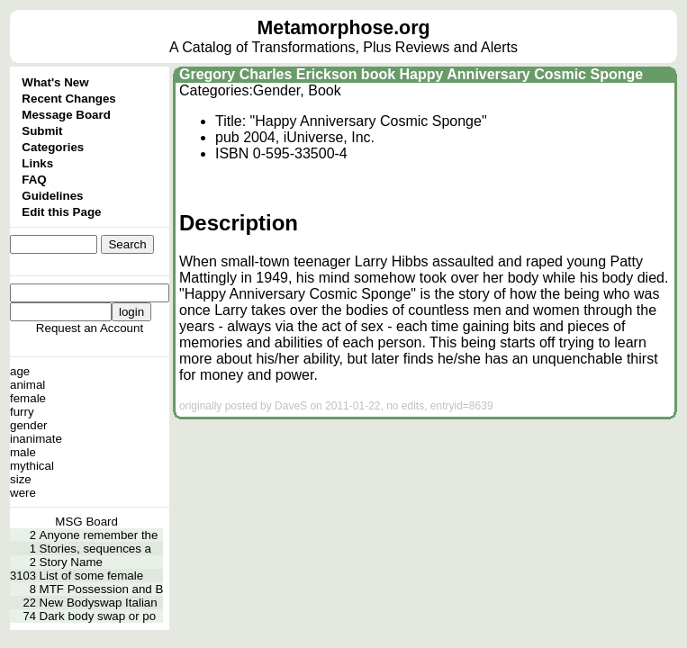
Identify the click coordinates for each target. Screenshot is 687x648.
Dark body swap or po (98, 616)
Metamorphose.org (344, 28)
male (23, 452)
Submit (42, 131)
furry (22, 411)
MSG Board (86, 521)
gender (29, 425)
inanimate (36, 439)
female (28, 398)
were (23, 493)
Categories (53, 147)
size (21, 479)
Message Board (66, 115)
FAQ (34, 179)
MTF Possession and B (102, 589)
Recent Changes (68, 98)
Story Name (71, 562)
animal (27, 385)
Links (37, 163)
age (20, 371)
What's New (55, 82)
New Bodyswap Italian (99, 602)
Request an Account (89, 328)
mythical (32, 465)
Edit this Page (61, 212)
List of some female (92, 575)
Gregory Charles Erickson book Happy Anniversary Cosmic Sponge (411, 74)
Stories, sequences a (95, 548)
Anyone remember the (99, 535)
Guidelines (52, 195)
